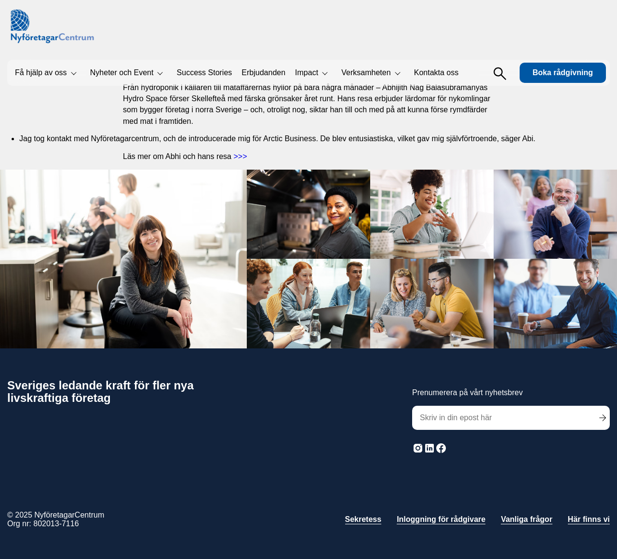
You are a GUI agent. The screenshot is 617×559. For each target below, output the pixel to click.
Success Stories (204, 72)
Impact (306, 72)
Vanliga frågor (526, 519)
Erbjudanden (263, 72)
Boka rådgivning (563, 72)
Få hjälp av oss (41, 72)
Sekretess (363, 519)
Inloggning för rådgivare (441, 519)
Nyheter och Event (122, 72)
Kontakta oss (436, 72)
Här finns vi (589, 519)
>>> (240, 156)
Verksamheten (365, 72)
